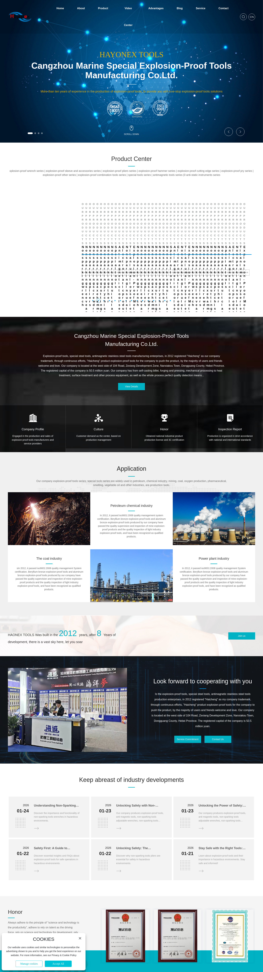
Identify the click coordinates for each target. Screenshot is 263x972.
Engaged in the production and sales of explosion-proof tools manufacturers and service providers (33, 401)
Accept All (58, 963)
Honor (164, 390)
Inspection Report (230, 390)
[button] (30, 133)
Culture (98, 390)
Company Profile (33, 390)
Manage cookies (29, 963)
